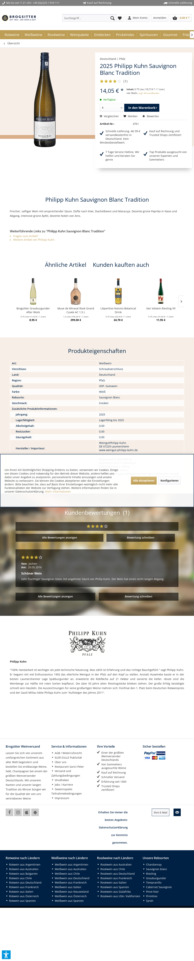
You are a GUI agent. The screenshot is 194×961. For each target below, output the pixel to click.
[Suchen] (113, 18)
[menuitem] (89, 18)
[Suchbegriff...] (89, 18)
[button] (6, 954)
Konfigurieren (169, 480)
